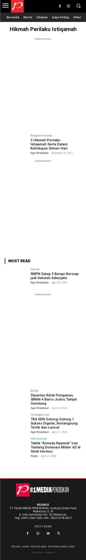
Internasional (39, 438)
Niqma (34, 456)
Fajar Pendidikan (40, 152)
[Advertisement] (43, 84)
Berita (34, 390)
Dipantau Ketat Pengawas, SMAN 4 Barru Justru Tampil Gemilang (54, 399)
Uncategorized (40, 414)
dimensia (50, 552)
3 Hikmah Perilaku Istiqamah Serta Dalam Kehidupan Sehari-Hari (49, 144)
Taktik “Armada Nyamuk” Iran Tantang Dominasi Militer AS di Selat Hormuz (55, 447)
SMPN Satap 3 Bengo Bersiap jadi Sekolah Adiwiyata (55, 276)
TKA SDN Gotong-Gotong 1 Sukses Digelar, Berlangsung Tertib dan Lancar (54, 423)
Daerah (35, 269)
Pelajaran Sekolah (41, 135)
